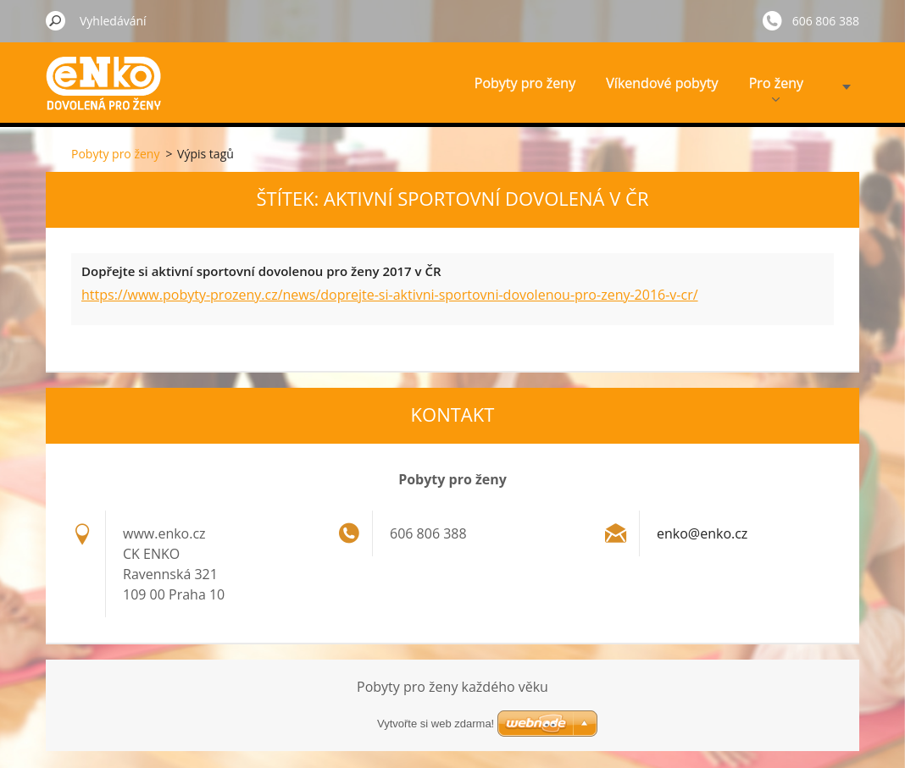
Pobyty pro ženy (525, 83)
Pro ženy (776, 88)
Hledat (56, 20)
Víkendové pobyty (662, 83)
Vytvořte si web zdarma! (435, 723)
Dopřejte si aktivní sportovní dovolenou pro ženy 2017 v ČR (261, 270)
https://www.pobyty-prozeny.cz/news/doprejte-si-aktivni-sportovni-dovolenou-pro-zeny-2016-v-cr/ (389, 294)
